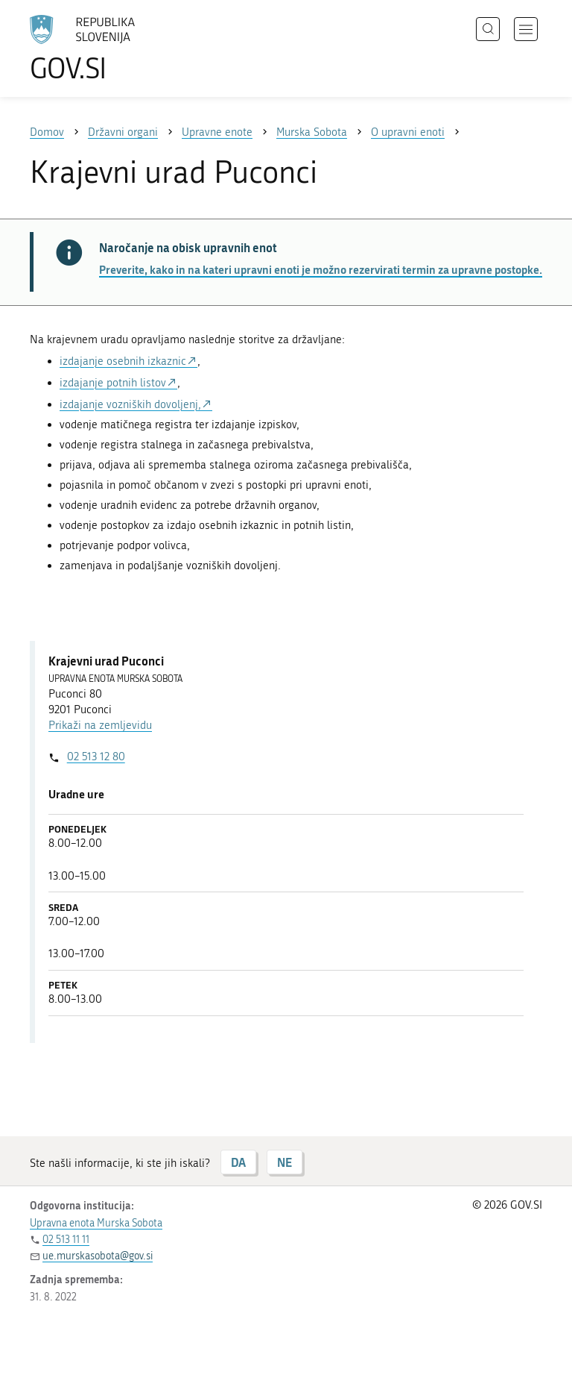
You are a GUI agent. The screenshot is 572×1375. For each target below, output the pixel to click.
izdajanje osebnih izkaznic (123, 361)
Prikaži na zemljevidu (100, 725)
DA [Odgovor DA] (238, 1162)
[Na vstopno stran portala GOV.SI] (104, 48)
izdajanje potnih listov (113, 382)
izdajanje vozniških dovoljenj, (130, 404)
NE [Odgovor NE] (284, 1162)
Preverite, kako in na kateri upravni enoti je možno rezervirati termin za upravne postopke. (320, 269)
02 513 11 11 (65, 1239)
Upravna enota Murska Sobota (96, 1223)
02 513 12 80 (96, 756)
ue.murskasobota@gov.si (97, 1256)
